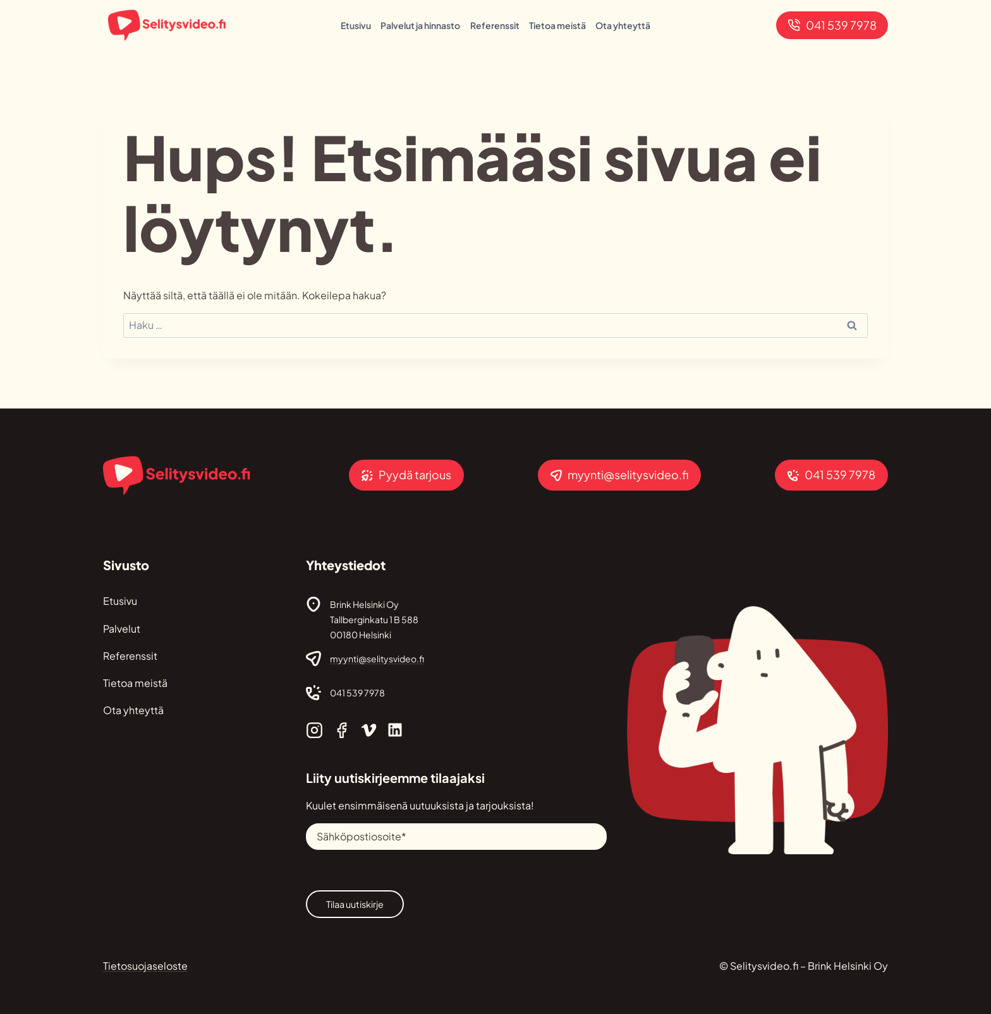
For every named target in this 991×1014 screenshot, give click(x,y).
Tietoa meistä (557, 25)
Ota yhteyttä (622, 25)
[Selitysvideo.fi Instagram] (314, 730)
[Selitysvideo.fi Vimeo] (368, 730)
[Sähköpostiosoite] (456, 836)
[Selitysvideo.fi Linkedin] (395, 729)
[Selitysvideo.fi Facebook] (341, 730)
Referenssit (495, 25)
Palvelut (121, 628)
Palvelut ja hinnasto (420, 25)
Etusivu (356, 25)
